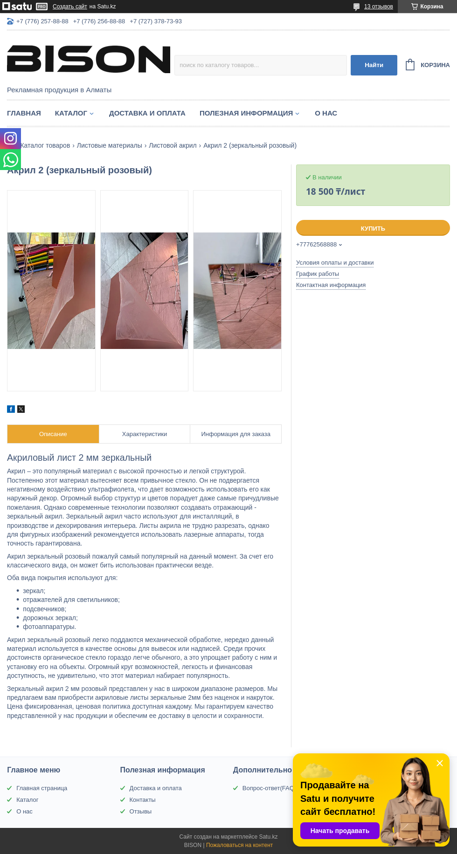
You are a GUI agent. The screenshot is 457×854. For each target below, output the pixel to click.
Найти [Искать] (374, 64)
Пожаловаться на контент (239, 845)
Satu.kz (268, 837)
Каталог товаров (45, 145)
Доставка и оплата (147, 112)
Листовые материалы (109, 145)
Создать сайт (70, 6)
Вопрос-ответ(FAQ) (269, 788)
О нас (326, 112)
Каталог (71, 112)
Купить (373, 228)
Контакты (143, 799)
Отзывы (141, 811)
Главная (24, 112)
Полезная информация (246, 112)
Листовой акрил (173, 145)
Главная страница (41, 788)
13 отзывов (378, 6)
